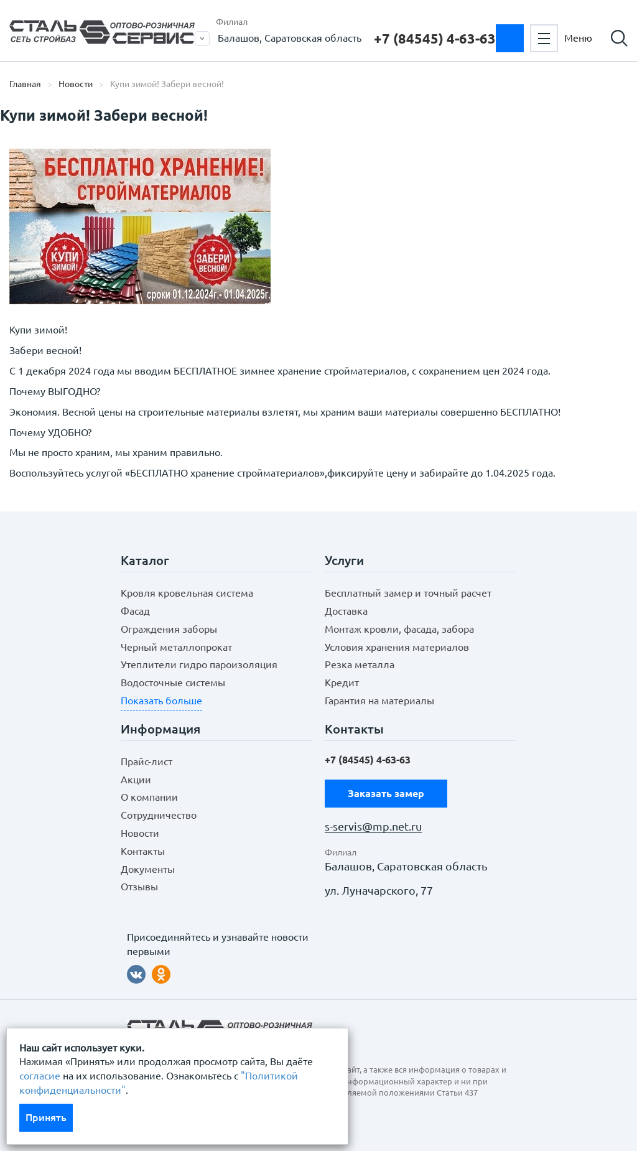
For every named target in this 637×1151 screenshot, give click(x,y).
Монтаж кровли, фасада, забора (399, 629)
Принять (46, 1117)
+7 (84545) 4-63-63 (435, 38)
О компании (149, 797)
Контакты (143, 851)
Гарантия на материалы (379, 700)
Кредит (342, 682)
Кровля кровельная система (187, 593)
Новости (75, 84)
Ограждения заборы (169, 629)
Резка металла (359, 664)
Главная (25, 84)
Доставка (346, 611)
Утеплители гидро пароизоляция (199, 664)
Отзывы (139, 886)
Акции (136, 779)
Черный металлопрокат (176, 647)
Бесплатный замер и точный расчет (408, 593)
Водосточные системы (173, 682)
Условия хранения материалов (397, 647)
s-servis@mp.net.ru (373, 826)
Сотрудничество (159, 815)
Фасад (135, 611)
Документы (148, 869)
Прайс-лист (146, 761)
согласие (39, 1075)
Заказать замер (510, 38)
